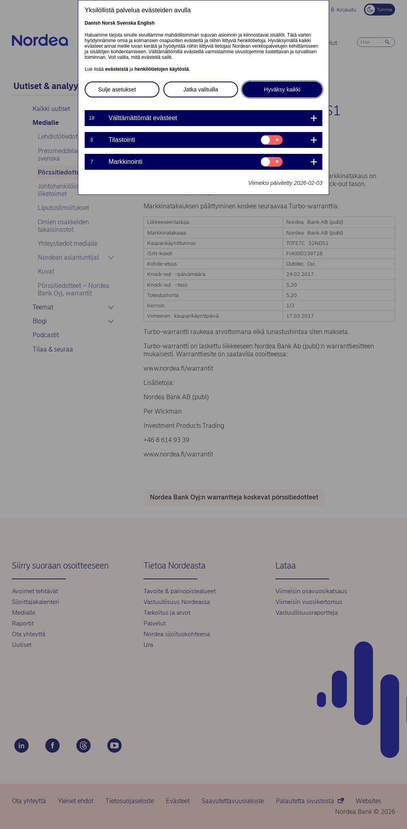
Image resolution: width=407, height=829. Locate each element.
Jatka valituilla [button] (200, 89)
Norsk (108, 23)
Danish (93, 23)
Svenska (126, 23)
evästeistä (116, 69)
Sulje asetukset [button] (117, 89)
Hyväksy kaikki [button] (282, 89)
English (146, 23)
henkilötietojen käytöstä (161, 69)
